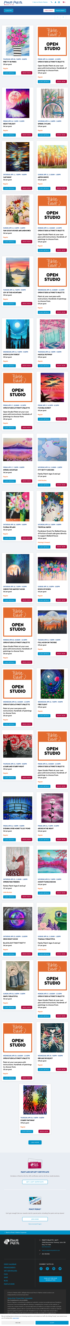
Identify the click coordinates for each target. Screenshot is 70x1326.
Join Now (35, 1219)
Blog (6, 1281)
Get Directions (46, 1247)
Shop (6, 1277)
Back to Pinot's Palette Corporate (16, 1232)
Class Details (9, 73)
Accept (52, 1322)
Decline (17, 1322)
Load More (35, 1142)
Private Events (9, 1267)
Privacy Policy (20, 1298)
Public (49, 10)
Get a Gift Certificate (35, 1182)
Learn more (16, 1318)
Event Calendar (10, 1264)
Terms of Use (11, 1298)
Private (60, 10)
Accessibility (28, 1298)
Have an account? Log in (35, 1224)
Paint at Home (9, 1284)
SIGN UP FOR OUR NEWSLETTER (50, 1279)
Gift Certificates (10, 1271)
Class (8, 10)
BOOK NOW (27, 73)
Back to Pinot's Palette (39, 2)
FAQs (6, 1274)
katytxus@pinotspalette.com (51, 1250)
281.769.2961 (46, 1254)
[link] (63, 17)
